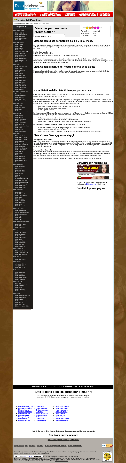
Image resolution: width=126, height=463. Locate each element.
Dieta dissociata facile (21, 182)
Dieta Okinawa (19, 72)
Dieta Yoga (18, 219)
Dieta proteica (19, 285)
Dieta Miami (19, 109)
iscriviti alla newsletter (75, 446)
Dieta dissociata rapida (22, 184)
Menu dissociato (20, 172)
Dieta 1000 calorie (20, 236)
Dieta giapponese (20, 80)
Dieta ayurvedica (20, 304)
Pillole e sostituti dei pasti (21, 91)
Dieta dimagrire (23, 415)
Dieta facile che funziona (22, 295)
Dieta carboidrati (20, 241)
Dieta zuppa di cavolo (21, 195)
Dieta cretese (19, 68)
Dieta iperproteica (20, 55)
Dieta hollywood (24, 413)
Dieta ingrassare (20, 289)
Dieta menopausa (20, 85)
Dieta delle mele (20, 275)
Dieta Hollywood (20, 36)
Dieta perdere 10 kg (21, 60)
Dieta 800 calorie (20, 237)
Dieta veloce (19, 121)
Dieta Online (19, 48)
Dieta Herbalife (19, 97)
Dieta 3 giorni (19, 117)
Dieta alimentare (18, 189)
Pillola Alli (18, 94)
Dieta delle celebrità (19, 30)
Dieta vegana (19, 216)
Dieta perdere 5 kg (21, 58)
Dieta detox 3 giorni (21, 139)
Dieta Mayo (18, 239)
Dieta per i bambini (21, 254)
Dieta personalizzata (21, 301)
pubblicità (40, 446)
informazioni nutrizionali (61, 461)
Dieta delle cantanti (21, 38)
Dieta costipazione (20, 149)
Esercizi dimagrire (61, 417)
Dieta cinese (19, 79)
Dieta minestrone (20, 242)
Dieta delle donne (20, 226)
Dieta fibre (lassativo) (21, 148)
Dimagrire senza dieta (22, 51)
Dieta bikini (18, 127)
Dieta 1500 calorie (20, 232)
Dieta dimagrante (18, 42)
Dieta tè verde (19, 199)
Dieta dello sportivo (21, 284)
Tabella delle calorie (62, 419)
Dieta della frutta (20, 272)
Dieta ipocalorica (20, 57)
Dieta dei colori (19, 89)
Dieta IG (17, 175)
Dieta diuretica (19, 141)
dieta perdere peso (36, 23)
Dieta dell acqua (20, 156)
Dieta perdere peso (21, 62)
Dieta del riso (19, 192)
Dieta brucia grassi (21, 143)
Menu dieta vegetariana (22, 212)
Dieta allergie (17, 261)
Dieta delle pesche (21, 277)
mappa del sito (19, 446)
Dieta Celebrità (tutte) (25, 406)
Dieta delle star (19, 40)
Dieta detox (16, 133)
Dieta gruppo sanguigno (22, 111)
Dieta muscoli (19, 287)
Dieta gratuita (19, 302)
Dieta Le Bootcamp (21, 50)
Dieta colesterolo (18, 248)
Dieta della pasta (20, 194)
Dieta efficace (19, 299)
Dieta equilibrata (20, 53)
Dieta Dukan (19, 44)
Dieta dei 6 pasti (20, 75)
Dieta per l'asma (20, 267)
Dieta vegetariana (18, 208)
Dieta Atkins (19, 105)
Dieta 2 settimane (20, 131)
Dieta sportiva (17, 281)
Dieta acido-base (20, 146)
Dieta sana (16, 64)
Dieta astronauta (20, 244)
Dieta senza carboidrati (22, 126)
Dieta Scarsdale (20, 107)
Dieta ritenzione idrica (21, 144)
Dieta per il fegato (20, 158)
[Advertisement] (73, 80)
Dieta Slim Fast (20, 99)
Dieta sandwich (20, 227)
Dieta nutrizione (20, 82)
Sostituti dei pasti (20, 101)
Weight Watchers (20, 95)
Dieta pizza (18, 204)
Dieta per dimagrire (21, 180)
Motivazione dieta (61, 420)
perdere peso (87, 158)
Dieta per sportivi (20, 291)
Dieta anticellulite (20, 136)
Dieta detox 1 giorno (21, 137)
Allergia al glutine (20, 264)
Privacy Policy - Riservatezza (40, 453)
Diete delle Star (91, 184)
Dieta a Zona (19, 73)
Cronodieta (18, 168)
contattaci (32, 446)
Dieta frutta (16, 270)
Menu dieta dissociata (21, 178)
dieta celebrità (21, 23)
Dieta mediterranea (21, 66)
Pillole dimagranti (42, 413)
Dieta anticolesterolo (21, 251)
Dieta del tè (18, 197)
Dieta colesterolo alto (21, 252)
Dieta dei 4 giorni (20, 187)
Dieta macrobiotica (21, 214)
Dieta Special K (20, 206)
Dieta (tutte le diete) (62, 406)
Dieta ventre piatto (20, 119)
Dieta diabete (17, 256)
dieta (27, 23)
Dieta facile (16, 293)
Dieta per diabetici (20, 259)
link (26, 446)
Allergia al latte (19, 265)
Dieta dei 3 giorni (20, 185)
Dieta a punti (19, 129)
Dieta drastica (19, 124)
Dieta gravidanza (20, 84)
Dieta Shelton (19, 173)
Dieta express (19, 177)
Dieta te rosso (19, 155)
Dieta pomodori (20, 202)
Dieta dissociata (18, 164)
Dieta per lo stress (20, 224)
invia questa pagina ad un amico (55, 446)
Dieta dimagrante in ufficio (21, 221)
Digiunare (18, 162)
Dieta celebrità (19, 33)
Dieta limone (19, 153)
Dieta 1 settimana (20, 122)
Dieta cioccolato (20, 200)
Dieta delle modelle (21, 34)
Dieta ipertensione (20, 87)
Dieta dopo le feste (21, 160)
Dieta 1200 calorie (20, 234)
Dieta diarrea (19, 151)
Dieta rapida (17, 113)
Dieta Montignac (20, 170)
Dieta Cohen (19, 46)
